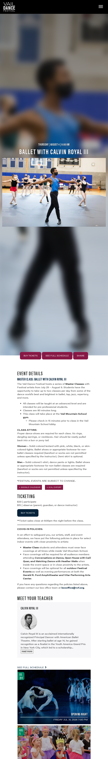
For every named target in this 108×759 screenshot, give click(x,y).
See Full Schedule (57, 355)
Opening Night (79, 714)
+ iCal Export (54, 487)
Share (80, 355)
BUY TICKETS (28, 512)
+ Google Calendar (29, 487)
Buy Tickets (31, 355)
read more (27, 651)
